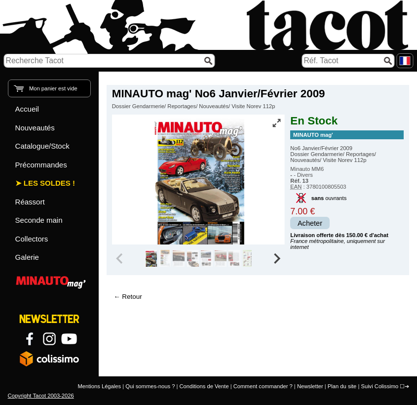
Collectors (31, 239)
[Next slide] (276, 258)
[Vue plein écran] (276, 123)
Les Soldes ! (49, 183)
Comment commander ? (263, 386)
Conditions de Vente (203, 386)
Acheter (310, 223)
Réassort (30, 202)
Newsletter (310, 386)
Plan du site (342, 386)
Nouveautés (35, 127)
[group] (151, 258)
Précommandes (41, 165)
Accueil (27, 109)
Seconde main (39, 220)
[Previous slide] (120, 258)
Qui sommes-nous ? (150, 386)
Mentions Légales (99, 386)
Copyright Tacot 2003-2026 (41, 396)
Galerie (27, 257)
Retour (132, 296)
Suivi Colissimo (379, 386)
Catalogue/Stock (42, 146)
